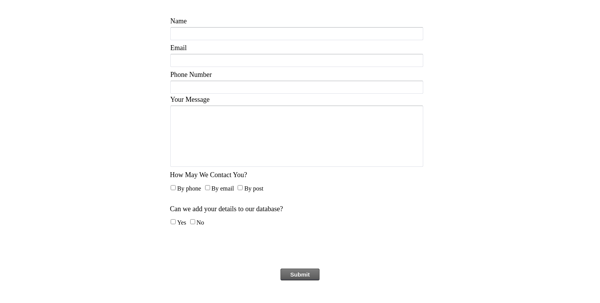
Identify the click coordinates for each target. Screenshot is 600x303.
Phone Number (191, 74)
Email (178, 48)
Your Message (190, 99)
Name (178, 21)
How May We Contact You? (208, 175)
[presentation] (300, 250)
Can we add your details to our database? (226, 209)
